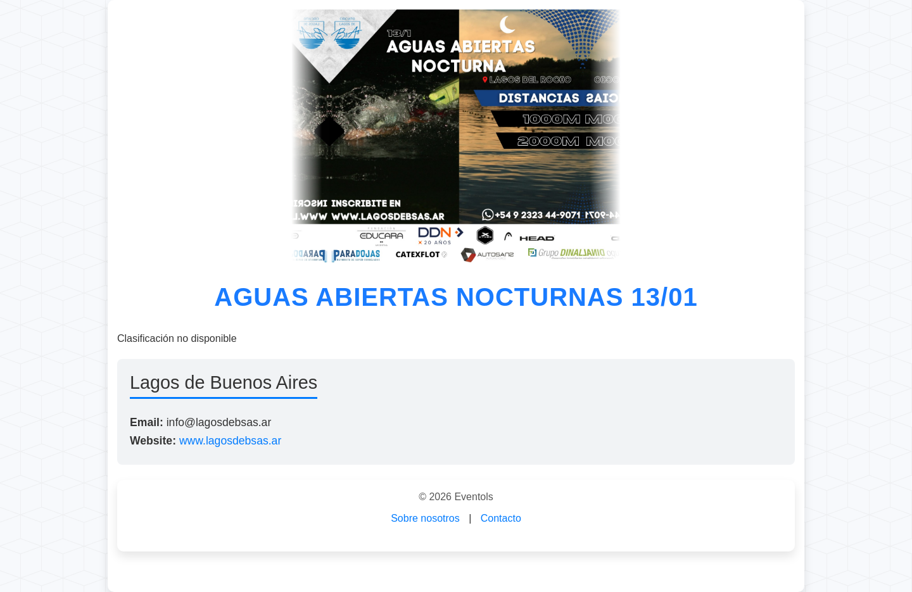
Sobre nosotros (425, 518)
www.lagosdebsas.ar (230, 440)
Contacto (501, 518)
